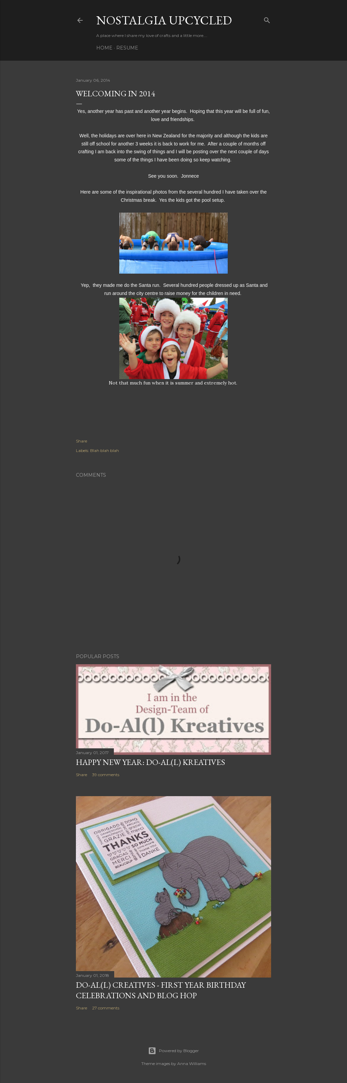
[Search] (267, 18)
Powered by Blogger (173, 1051)
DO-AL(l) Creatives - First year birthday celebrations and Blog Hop (161, 990)
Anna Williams (191, 1063)
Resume (127, 48)
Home (104, 48)
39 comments (105, 774)
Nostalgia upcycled (164, 20)
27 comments (105, 1007)
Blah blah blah (104, 450)
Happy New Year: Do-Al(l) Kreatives (150, 762)
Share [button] (81, 441)
